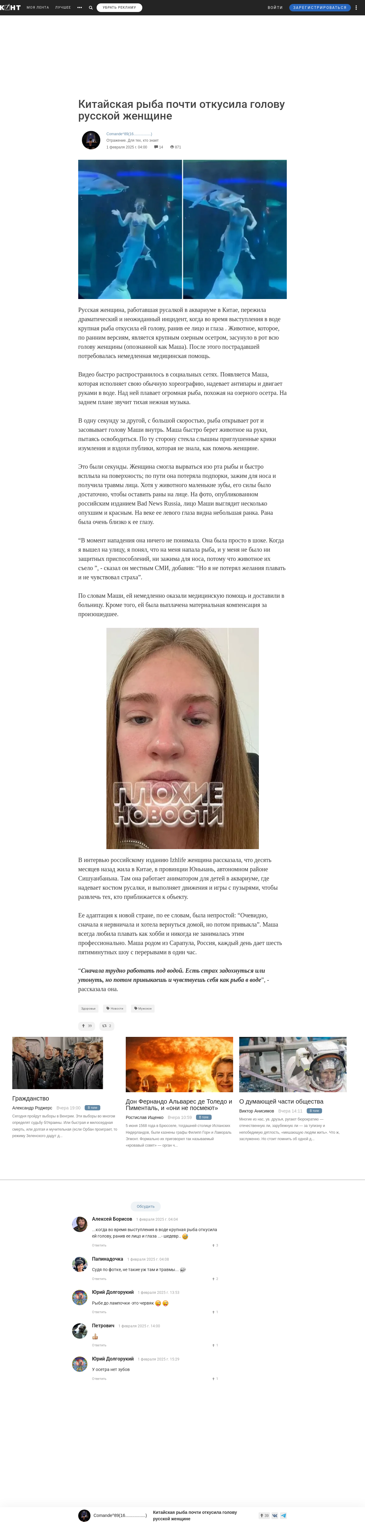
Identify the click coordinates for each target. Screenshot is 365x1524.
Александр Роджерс (32, 1107)
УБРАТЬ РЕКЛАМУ (119, 8)
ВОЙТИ (275, 8)
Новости (114, 1008)
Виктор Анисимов (256, 1111)
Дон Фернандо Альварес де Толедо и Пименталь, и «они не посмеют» (179, 1104)
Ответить (99, 1245)
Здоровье (88, 1008)
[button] (356, 7)
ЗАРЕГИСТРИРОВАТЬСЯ (320, 8)
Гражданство (30, 1098)
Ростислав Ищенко (144, 1117)
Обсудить (146, 1206)
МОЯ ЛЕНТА (38, 8)
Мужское (143, 1008)
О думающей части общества (281, 1101)
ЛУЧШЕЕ (63, 8)
